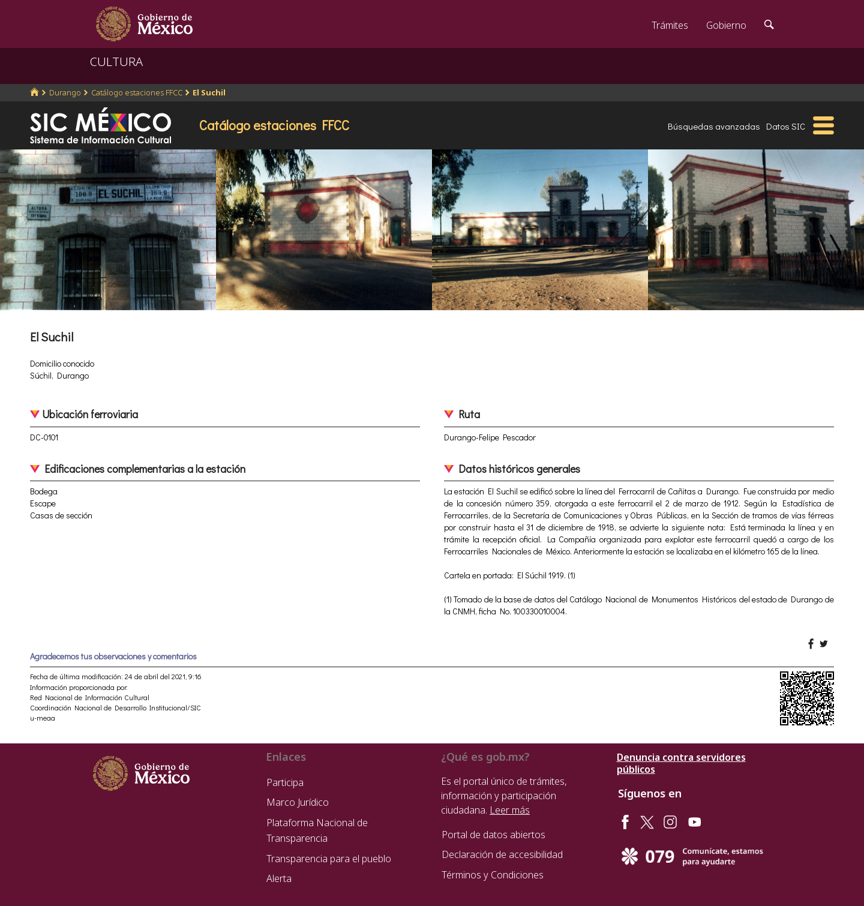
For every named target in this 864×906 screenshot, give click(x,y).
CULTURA (116, 61)
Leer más (510, 810)
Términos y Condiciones (493, 874)
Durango (65, 92)
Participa (285, 782)
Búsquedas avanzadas (714, 126)
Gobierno (726, 25)
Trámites (670, 25)
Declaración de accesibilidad (502, 854)
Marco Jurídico (297, 802)
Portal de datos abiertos (493, 834)
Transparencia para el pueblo (328, 858)
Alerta (279, 878)
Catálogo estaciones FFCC (136, 92)
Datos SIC (785, 126)
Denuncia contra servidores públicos (681, 763)
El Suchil (209, 92)
